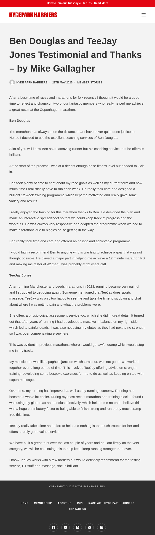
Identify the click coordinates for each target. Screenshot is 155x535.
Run (80, 503)
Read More (101, 3)
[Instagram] (101, 527)
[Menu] (144, 15)
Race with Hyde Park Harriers (111, 503)
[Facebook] (53, 527)
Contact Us (77, 509)
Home (24, 503)
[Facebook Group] (65, 527)
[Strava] (77, 527)
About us (64, 503)
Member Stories (89, 82)
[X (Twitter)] (89, 527)
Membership (43, 503)
